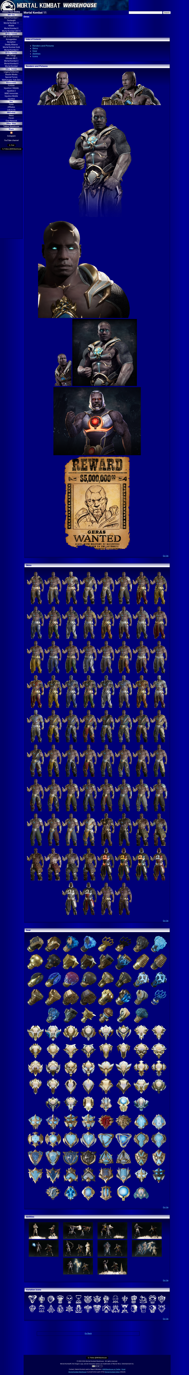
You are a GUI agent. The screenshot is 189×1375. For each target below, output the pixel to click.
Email (123, 1369)
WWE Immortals (11, 93)
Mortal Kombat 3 (11, 61)
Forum (11, 118)
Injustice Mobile (11, 96)
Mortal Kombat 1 (11, 18)
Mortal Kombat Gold (11, 47)
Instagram (11, 136)
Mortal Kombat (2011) (11, 31)
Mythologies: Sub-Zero (11, 80)
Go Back (88, 1333)
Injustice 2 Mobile (11, 88)
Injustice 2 (11, 91)
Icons (35, 56)
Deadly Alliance (11, 45)
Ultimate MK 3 (11, 58)
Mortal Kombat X (11, 28)
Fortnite (11, 85)
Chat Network (11, 121)
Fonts (11, 104)
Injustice (11, 99)
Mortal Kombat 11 (11, 23)
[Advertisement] (11, 195)
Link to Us (11, 110)
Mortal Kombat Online (112, 1372)
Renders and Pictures (43, 45)
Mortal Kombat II (11, 63)
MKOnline (11, 112)
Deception (11, 42)
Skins (35, 48)
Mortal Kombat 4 (11, 50)
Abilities (36, 53)
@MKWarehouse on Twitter (111, 1369)
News (11, 115)
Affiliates (11, 107)
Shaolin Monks (11, 74)
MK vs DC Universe (11, 37)
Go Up (165, 556)
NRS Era (11, 15)
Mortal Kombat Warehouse (77, 1372)
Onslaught (11, 20)
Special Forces (11, 77)
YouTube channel (11, 140)
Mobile (11, 26)
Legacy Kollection (11, 72)
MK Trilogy (11, 55)
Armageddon (11, 39)
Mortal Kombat (11, 66)
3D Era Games (11, 34)
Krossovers (11, 83)
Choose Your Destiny (11, 12)
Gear (34, 51)
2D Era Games (11, 53)
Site (11, 102)
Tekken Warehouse (11, 126)
